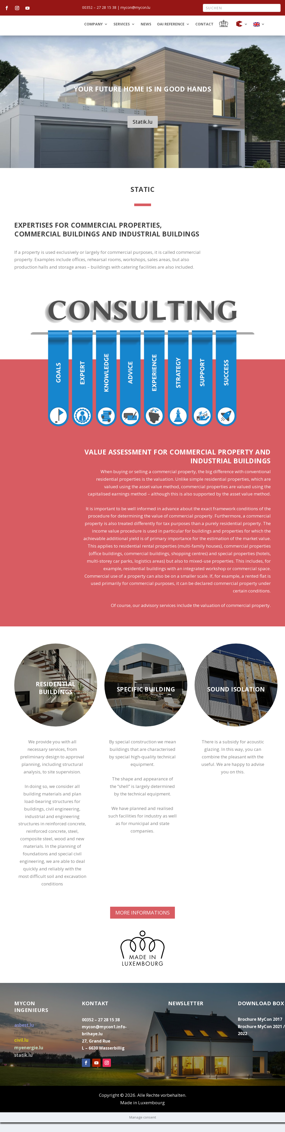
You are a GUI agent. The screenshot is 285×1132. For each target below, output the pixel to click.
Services (121, 34)
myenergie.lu (28, 1057)
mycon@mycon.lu (135, 7)
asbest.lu (24, 1035)
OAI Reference (170, 34)
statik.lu (23, 1065)
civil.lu (21, 1050)
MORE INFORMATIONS (142, 922)
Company (93, 34)
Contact (204, 34)
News (146, 34)
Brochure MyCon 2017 (260, 1029)
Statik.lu (143, 131)
